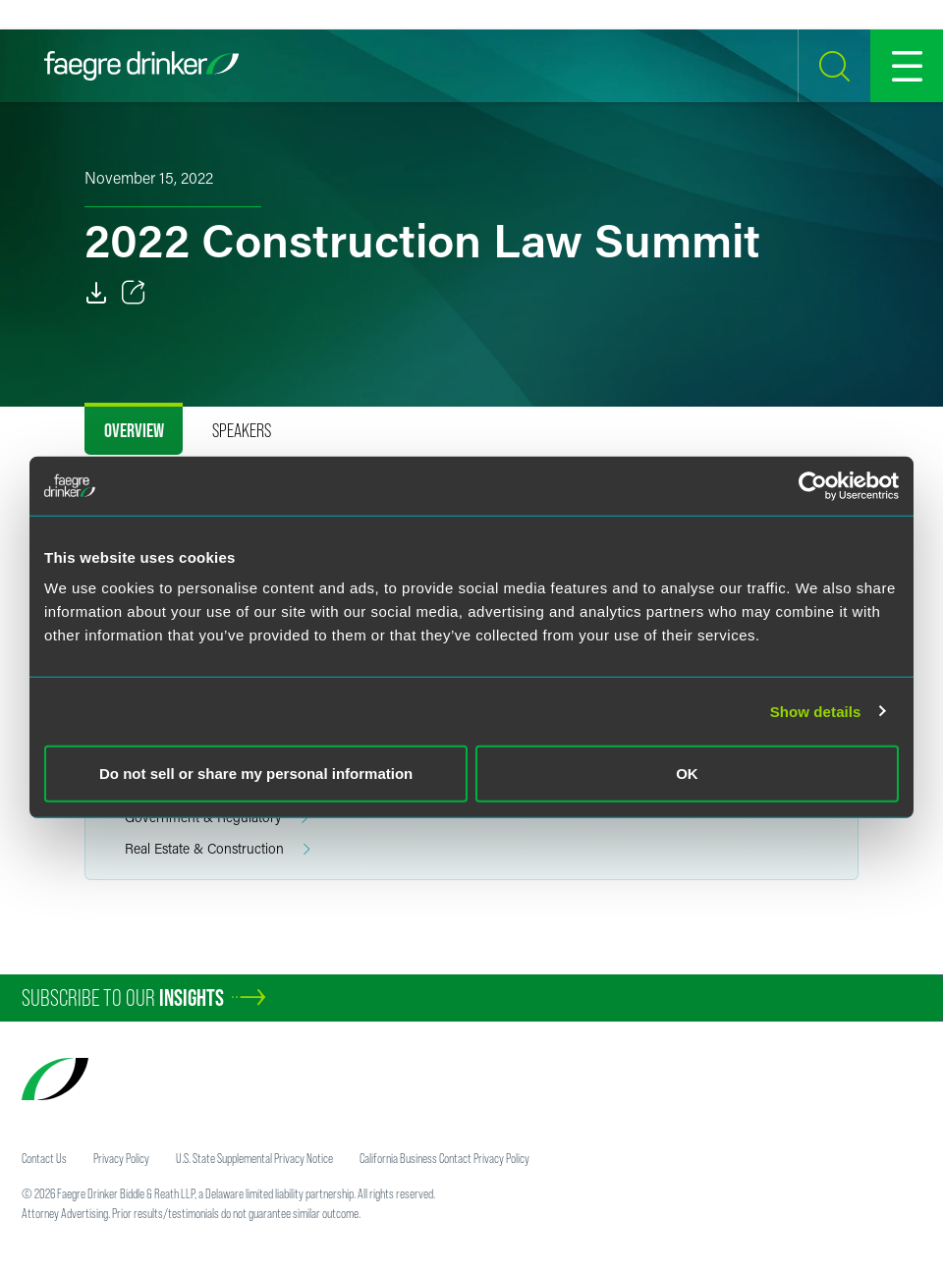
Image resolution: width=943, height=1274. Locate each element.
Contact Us (44, 1158)
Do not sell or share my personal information (256, 773)
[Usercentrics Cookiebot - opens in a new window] (813, 485)
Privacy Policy (121, 1158)
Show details (815, 710)
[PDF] (96, 292)
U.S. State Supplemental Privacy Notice (254, 1158)
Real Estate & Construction (217, 849)
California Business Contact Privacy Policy (444, 1158)
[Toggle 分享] (133, 292)
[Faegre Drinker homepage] (141, 66)
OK (687, 773)
